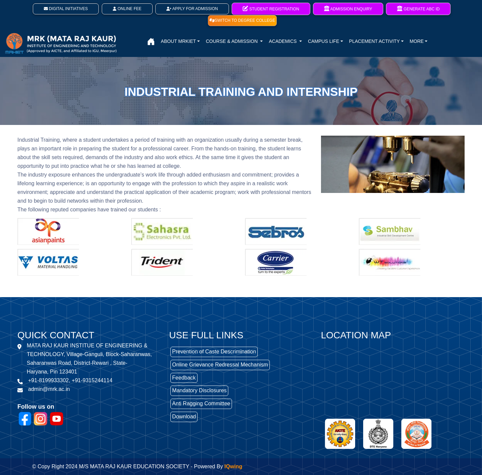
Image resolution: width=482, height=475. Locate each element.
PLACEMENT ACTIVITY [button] (374, 41)
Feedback (183, 378)
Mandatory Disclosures (199, 390)
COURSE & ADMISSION (232, 41)
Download (184, 416)
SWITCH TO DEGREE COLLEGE (242, 20)
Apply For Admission (192, 8)
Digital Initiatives (66, 8)
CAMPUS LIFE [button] (323, 41)
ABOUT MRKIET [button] (178, 41)
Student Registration (271, 8)
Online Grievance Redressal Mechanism (220, 364)
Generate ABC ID (418, 8)
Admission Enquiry (348, 8)
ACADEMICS (283, 41)
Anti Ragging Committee (201, 403)
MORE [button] (417, 41)
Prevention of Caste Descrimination (214, 351)
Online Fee (127, 8)
